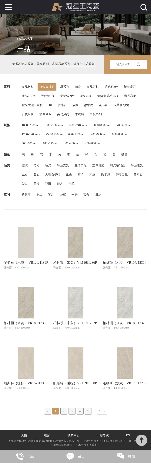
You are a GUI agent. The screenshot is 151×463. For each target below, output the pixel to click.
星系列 (64, 86)
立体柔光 (81, 165)
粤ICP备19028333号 (115, 441)
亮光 (36, 165)
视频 (47, 435)
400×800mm (93, 143)
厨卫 (39, 194)
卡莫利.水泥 (121, 105)
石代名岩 (28, 114)
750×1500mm (54, 134)
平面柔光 (63, 165)
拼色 (124, 154)
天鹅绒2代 (67, 96)
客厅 (51, 194)
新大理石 (130, 86)
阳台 (98, 194)
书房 (75, 194)
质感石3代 (111, 86)
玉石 (25, 174)
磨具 (60, 183)
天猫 (24, 435)
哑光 (48, 165)
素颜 (75, 105)
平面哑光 (137, 165)
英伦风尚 (63, 114)
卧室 (63, 194)
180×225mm (50, 143)
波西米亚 (45, 114)
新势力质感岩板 (107, 96)
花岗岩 (103, 105)
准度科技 (94, 444)
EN (128, 435)
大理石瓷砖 (52, 174)
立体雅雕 (98, 165)
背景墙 (26, 194)
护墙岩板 (122, 174)
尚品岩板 (130, 96)
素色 (69, 174)
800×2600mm (54, 125)
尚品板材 (28, 86)
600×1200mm (76, 134)
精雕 (48, 183)
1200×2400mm (78, 125)
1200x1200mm (31, 134)
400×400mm (71, 143)
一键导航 (103, 435)
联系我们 (73, 435)
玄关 (86, 194)
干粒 (72, 183)
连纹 (25, 165)
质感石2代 (28, 96)
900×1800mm (101, 125)
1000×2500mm (31, 125)
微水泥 (88, 105)
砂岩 (25, 183)
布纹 (81, 174)
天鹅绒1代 (48, 96)
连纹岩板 (85, 96)
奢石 (36, 174)
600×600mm (29, 143)
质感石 (62, 105)
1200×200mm (123, 125)
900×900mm (98, 134)
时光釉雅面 (117, 165)
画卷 (78, 86)
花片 (36, 183)
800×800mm (120, 134)
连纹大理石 (47, 86)
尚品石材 (93, 86)
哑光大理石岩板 (32, 105)
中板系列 (96, 114)
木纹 (92, 174)
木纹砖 (79, 114)
